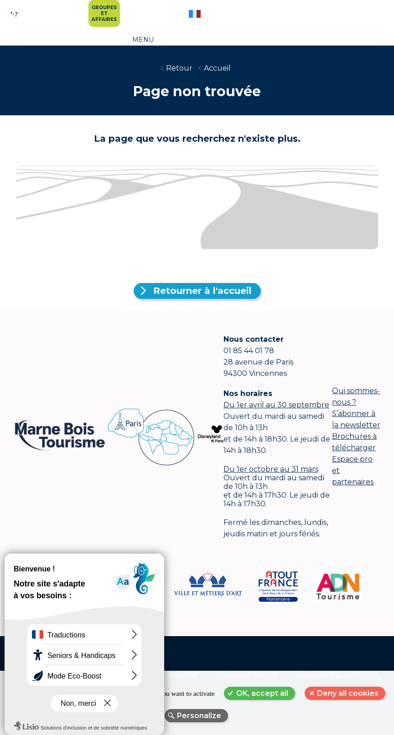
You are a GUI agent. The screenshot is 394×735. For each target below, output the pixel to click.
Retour (179, 68)
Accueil (217, 68)
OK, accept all (262, 693)
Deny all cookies (347, 693)
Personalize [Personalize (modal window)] (199, 715)
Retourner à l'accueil (202, 290)
